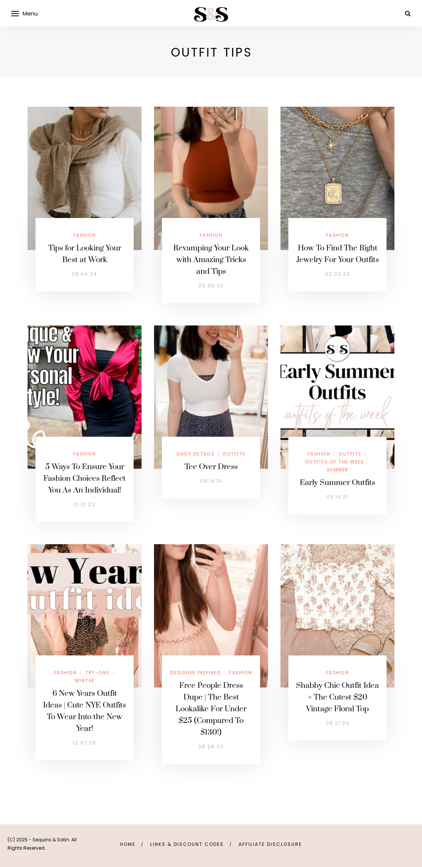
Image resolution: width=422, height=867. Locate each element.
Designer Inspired (195, 672)
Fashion (84, 235)
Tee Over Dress (211, 467)
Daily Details (196, 454)
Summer (337, 469)
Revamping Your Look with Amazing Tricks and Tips (211, 259)
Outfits (234, 454)
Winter (85, 680)
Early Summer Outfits (337, 483)
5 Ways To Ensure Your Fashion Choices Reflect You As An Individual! (84, 478)
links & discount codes (187, 844)
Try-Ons (97, 672)
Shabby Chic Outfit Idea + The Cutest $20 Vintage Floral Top (337, 697)
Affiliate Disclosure (270, 844)
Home (128, 844)
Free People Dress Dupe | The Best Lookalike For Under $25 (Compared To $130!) (211, 709)
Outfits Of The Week (334, 462)
